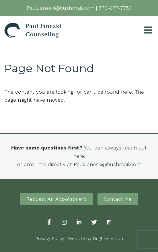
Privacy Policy (49, 238)
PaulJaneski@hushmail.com (107, 164)
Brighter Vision (108, 238)
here (78, 156)
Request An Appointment (56, 199)
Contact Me (118, 199)
